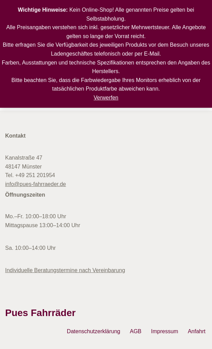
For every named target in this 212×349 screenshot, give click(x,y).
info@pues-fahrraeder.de (35, 184)
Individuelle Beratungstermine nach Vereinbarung (65, 270)
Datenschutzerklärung (93, 331)
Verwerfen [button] (106, 98)
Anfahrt (196, 331)
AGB (135, 331)
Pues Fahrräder (40, 312)
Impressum (164, 331)
